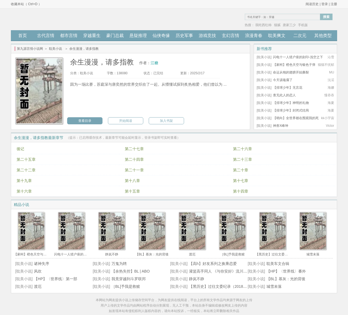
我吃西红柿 (263, 25)
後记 (20, 149)
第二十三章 (242, 159)
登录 (324, 4)
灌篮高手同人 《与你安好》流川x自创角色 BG (228, 271)
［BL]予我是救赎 (125, 286)
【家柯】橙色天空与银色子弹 (294, 65)
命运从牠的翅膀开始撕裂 (291, 72)
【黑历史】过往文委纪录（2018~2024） (223, 286)
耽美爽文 (276, 35)
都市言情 (68, 35)
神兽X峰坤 (280, 126)
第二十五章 (26, 159)
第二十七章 (134, 149)
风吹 (38, 271)
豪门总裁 (115, 35)
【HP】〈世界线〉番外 (286, 271)
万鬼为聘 (119, 263)
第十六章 (24, 191)
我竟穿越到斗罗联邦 (128, 279)
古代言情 (45, 35)
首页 (22, 35)
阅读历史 (312, 4)
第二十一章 (134, 170)
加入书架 (166, 121)
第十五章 (132, 191)
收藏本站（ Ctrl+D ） (26, 4)
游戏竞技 (207, 35)
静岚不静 (196, 279)
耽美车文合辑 (277, 263)
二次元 (299, 35)
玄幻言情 (230, 35)
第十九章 (24, 180)
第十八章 (132, 180)
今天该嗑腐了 (283, 80)
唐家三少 (289, 25)
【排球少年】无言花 (287, 87)
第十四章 (240, 191)
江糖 (154, 63)
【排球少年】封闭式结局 (291, 110)
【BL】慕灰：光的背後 (285, 279)
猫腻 (277, 25)
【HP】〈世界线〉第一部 (55, 279)
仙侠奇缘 (161, 35)
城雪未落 (274, 286)
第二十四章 (134, 159)
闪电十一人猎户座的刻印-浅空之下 (298, 57)
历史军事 (184, 35)
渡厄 (38, 286)
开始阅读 (125, 121)
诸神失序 (41, 263)
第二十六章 (242, 149)
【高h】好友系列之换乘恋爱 (213, 263)
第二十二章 (26, 170)
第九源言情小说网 (30, 49)
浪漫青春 (253, 35)
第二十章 (240, 170)
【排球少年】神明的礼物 (291, 103)
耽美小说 (55, 49)
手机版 (303, 25)
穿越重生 (92, 35)
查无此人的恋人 (284, 95)
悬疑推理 (138, 35)
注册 (334, 4)
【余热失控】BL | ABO (130, 271)
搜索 (326, 17)
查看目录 (84, 121)
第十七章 (240, 180)
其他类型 (323, 35)
